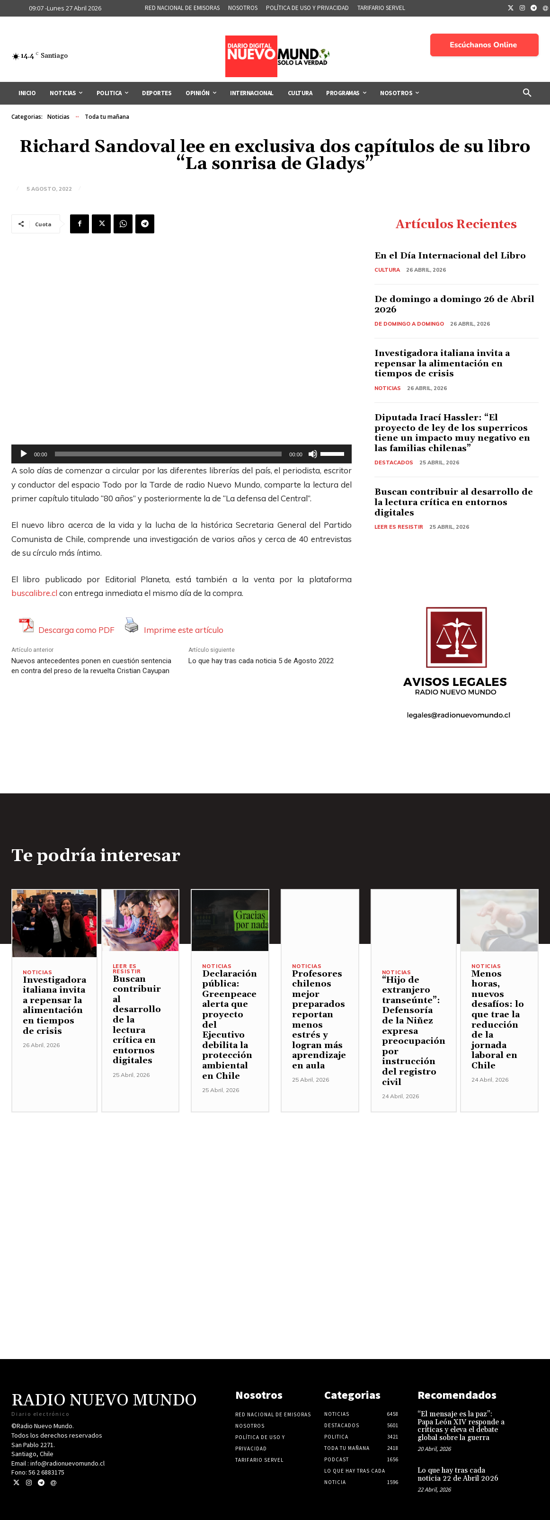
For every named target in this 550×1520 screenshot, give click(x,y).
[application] (181, 453)
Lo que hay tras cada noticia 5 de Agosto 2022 (261, 661)
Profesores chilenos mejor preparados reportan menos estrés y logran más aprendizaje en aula (319, 1020)
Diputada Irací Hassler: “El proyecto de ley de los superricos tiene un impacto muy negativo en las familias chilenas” (452, 433)
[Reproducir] (23, 454)
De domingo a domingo (409, 323)
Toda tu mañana (107, 116)
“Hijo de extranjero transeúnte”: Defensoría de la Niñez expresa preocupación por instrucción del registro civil (413, 1031)
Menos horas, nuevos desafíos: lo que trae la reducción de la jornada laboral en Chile (497, 1020)
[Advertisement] (275, 1178)
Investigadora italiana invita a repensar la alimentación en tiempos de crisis (442, 363)
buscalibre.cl (34, 593)
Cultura (387, 270)
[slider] (168, 454)
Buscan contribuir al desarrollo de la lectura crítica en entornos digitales (453, 502)
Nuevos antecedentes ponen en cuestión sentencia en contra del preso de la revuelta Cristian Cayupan (91, 666)
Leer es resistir (398, 527)
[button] (527, 93)
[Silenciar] (313, 454)
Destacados (393, 462)
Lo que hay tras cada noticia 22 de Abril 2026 (457, 1474)
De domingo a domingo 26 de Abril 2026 (454, 304)
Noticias (58, 116)
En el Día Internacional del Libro (450, 255)
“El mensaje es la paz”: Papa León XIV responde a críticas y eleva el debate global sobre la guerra (461, 1426)
